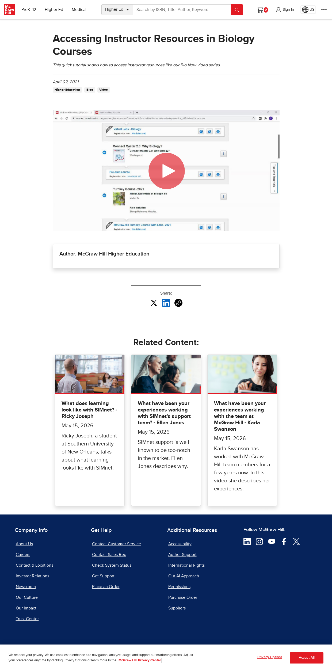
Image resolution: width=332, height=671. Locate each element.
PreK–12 (28, 9)
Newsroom (26, 587)
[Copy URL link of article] (178, 303)
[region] (166, 658)
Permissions (179, 587)
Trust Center (27, 619)
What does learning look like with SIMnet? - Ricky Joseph (89, 410)
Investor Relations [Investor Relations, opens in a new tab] (32, 576)
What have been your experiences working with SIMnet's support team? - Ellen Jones (164, 413)
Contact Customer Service (116, 544)
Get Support (103, 576)
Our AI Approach (183, 576)
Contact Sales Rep (109, 554)
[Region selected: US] (308, 9)
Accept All (307, 657)
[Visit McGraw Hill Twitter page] (296, 541)
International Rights (186, 565)
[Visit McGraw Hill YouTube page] (271, 541)
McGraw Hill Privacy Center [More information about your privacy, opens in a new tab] (140, 660)
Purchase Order (182, 597)
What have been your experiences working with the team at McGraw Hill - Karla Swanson (240, 416)
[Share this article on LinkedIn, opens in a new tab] (166, 302)
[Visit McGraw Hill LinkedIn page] (247, 541)
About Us (24, 544)
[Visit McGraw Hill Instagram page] (259, 541)
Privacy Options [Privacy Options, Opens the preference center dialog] (269, 657)
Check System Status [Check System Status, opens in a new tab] (111, 565)
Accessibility (180, 544)
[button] (284, 9)
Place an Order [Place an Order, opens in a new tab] (106, 587)
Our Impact (26, 608)
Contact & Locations (34, 565)
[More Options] (324, 9)
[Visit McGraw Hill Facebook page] (284, 541)
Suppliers (177, 608)
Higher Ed (54, 9)
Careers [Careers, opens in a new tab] (23, 554)
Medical (79, 9)
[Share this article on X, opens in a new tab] (154, 302)
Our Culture (27, 597)
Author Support (182, 554)
